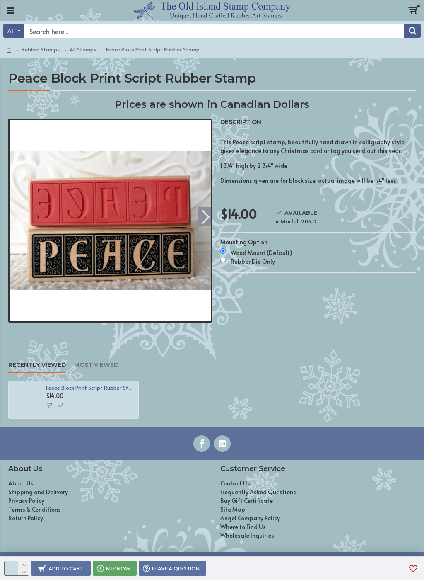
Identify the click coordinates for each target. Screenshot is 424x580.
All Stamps (83, 49)
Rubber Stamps (41, 49)
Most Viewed (96, 365)
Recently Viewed (37, 365)
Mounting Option (243, 242)
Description (240, 122)
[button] (205, 216)
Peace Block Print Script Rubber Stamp (90, 387)
